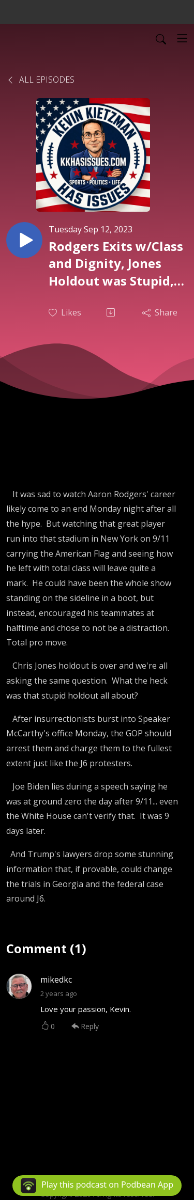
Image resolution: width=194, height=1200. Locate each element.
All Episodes (40, 79)
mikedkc (56, 979)
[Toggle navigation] (182, 38)
